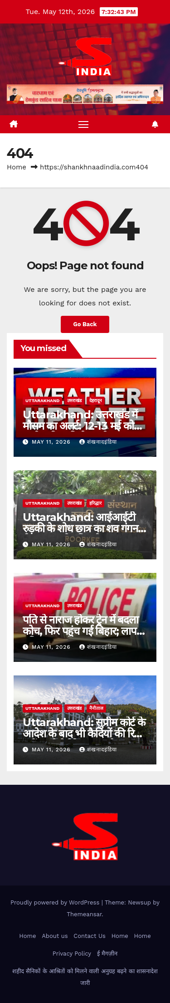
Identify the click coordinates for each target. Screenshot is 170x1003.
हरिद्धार (95, 503)
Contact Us (89, 936)
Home (16, 167)
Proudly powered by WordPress (56, 902)
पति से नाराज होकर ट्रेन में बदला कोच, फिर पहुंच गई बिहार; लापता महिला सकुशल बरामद (84, 631)
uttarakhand (42, 400)
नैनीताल (96, 708)
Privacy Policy (72, 953)
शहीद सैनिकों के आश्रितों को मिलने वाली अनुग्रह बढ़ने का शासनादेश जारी (85, 977)
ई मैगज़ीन (107, 953)
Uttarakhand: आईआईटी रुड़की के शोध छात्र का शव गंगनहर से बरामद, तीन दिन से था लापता (85, 528)
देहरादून (95, 400)
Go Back (85, 324)
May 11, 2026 (52, 442)
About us (55, 936)
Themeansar (84, 914)
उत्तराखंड (74, 400)
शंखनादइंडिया (98, 442)
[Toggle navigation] (83, 124)
